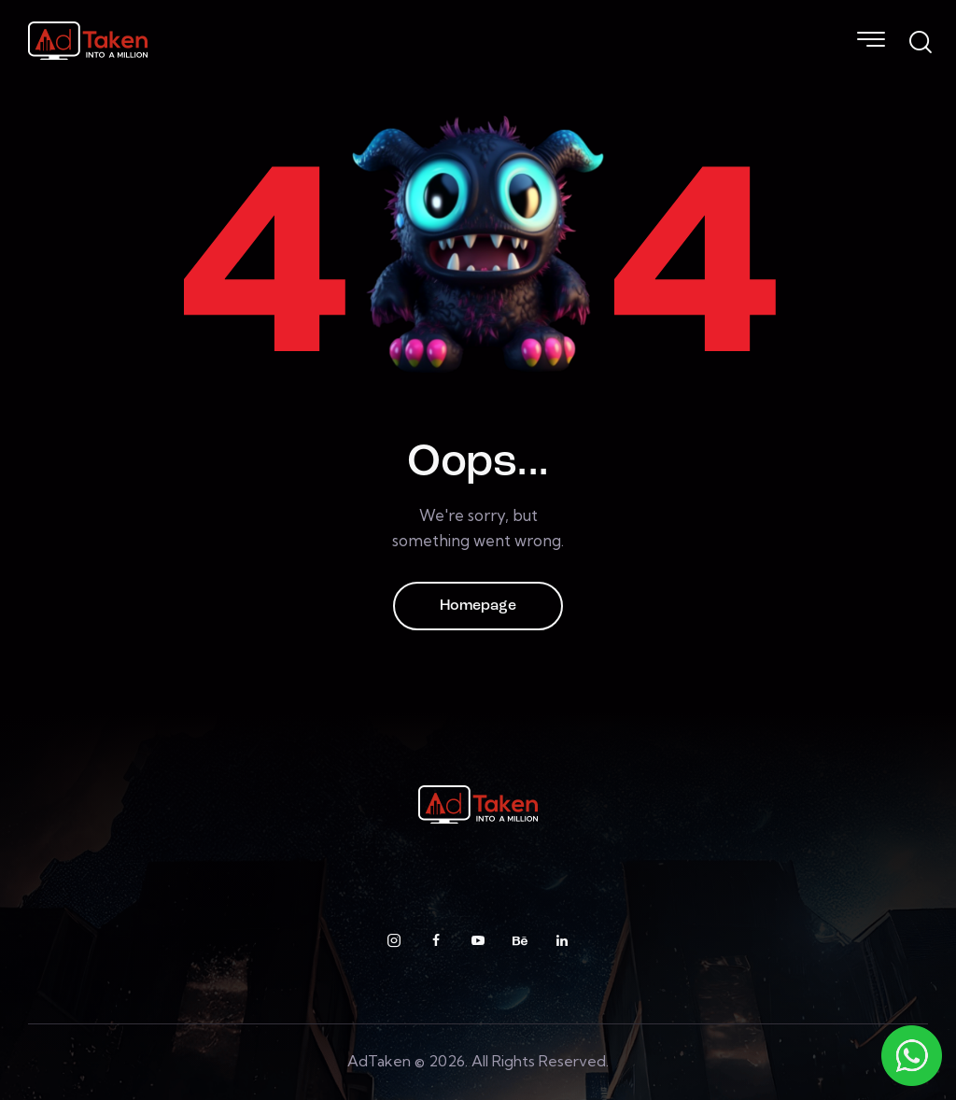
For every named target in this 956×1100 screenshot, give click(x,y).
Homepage (478, 606)
